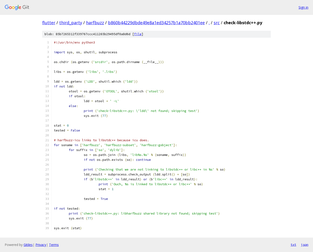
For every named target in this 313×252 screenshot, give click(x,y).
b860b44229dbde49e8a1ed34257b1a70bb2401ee (156, 22)
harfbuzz (95, 22)
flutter (48, 22)
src (217, 22)
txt (293, 244)
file (138, 34)
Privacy (40, 244)
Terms (54, 244)
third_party (70, 22)
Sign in (303, 7)
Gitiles (28, 244)
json (304, 244)
